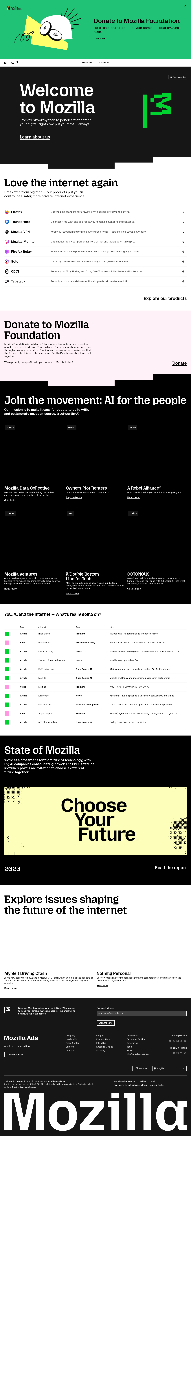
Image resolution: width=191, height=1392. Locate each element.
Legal (152, 1081)
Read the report (171, 867)
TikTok (181, 1040)
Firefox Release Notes (138, 1054)
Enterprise (132, 1043)
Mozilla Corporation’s (18, 1081)
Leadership (71, 1039)
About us (104, 62)
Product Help (103, 1039)
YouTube (181, 1053)
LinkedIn (177, 1040)
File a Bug (101, 1043)
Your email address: (106, 1008)
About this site (157, 1085)
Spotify (185, 1040)
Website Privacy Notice (124, 1081)
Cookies (142, 1081)
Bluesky (170, 1040)
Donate (100, 38)
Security (100, 1050)
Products (87, 62)
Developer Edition (136, 1039)
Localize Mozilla (104, 1047)
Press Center (72, 1043)
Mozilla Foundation (56, 1081)
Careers (70, 1047)
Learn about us (35, 137)
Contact (70, 1050)
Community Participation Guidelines (130, 1085)
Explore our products (165, 298)
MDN (129, 1050)
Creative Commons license (24, 1087)
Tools (129, 1047)
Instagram (173, 1040)
